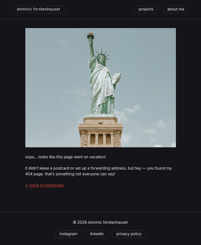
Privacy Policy (129, 233)
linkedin (97, 233)
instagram (69, 233)
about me (175, 9)
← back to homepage (44, 185)
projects (146, 9)
